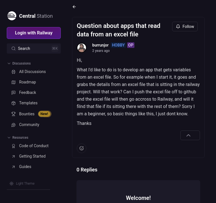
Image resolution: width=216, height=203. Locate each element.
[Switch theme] (22, 183)
